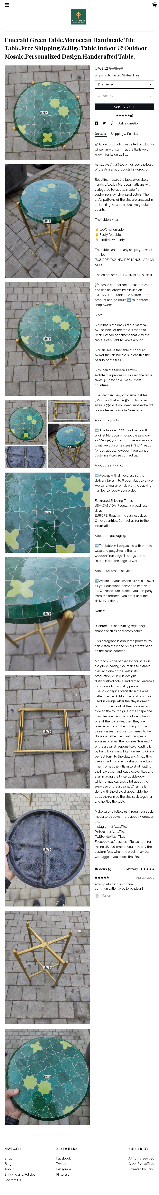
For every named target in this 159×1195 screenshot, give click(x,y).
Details (101, 134)
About (9, 1169)
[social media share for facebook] (97, 123)
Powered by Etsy (140, 1169)
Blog (8, 1164)
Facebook (63, 1158)
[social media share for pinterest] (113, 123)
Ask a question (129, 123)
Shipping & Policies (124, 134)
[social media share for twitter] (105, 123)
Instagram (63, 1169)
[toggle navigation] (7, 5)
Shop (8, 1158)
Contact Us (13, 1180)
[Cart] (154, 6)
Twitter (61, 1164)
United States (122, 75)
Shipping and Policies (20, 1174)
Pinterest (62, 1174)
